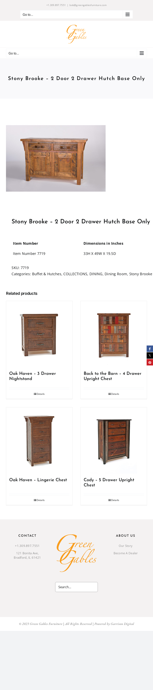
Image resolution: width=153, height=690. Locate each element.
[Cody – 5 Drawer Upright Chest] (114, 440)
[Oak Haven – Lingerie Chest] (39, 440)
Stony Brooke (140, 273)
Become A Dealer (126, 553)
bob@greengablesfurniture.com (88, 5)
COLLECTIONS (75, 273)
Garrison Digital (122, 624)
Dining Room (116, 273)
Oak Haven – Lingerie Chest (38, 480)
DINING (96, 273)
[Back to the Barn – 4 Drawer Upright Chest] (114, 334)
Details (41, 394)
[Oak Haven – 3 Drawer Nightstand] (39, 334)
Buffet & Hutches (46, 273)
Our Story (125, 546)
